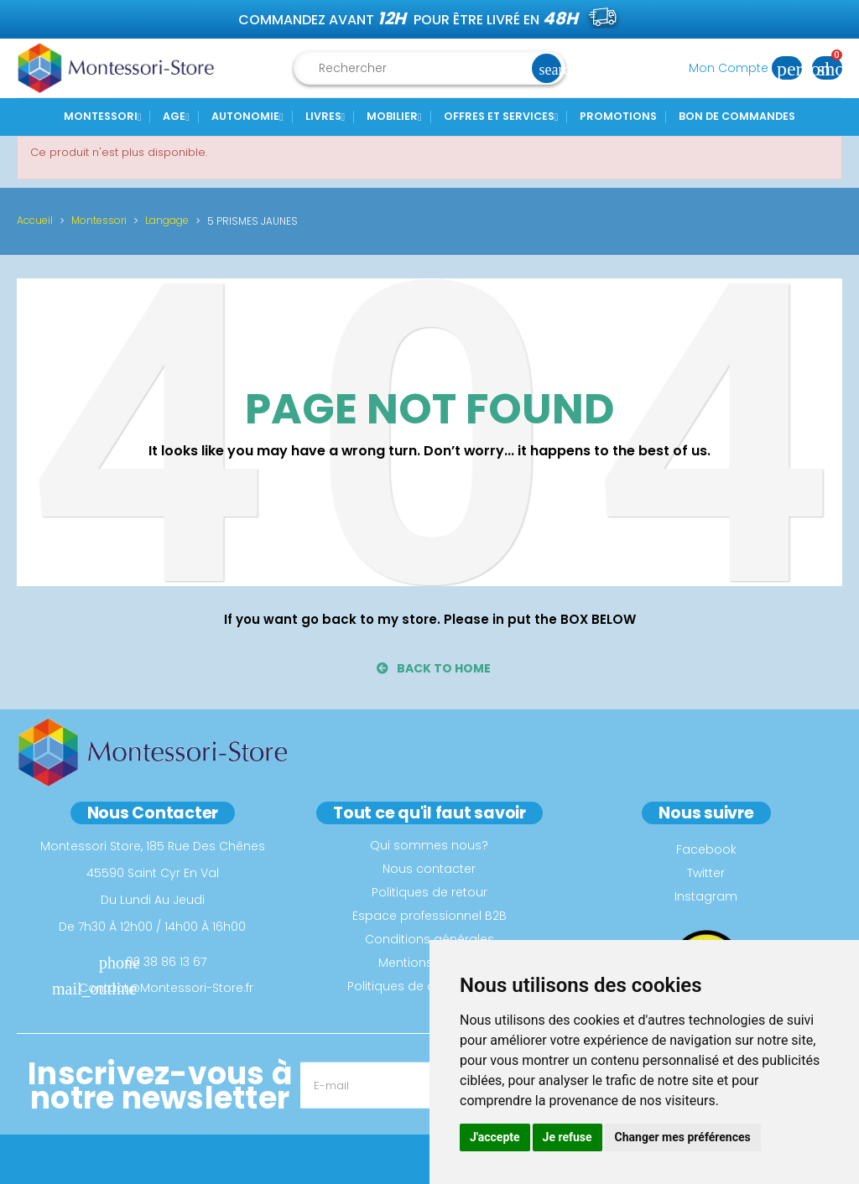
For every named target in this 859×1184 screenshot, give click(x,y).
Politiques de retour (429, 892)
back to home (434, 668)
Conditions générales (429, 939)
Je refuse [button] (567, 1137)
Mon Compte (750, 68)
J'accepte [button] (495, 1137)
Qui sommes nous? (429, 845)
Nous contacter (429, 868)
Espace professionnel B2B (429, 915)
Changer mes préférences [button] (683, 1137)
